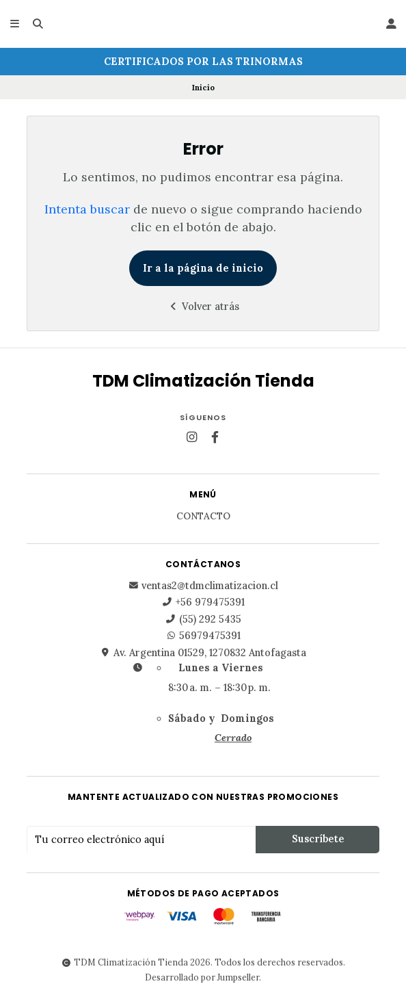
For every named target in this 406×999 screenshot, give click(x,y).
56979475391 (203, 635)
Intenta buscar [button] (87, 209)
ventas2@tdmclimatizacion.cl (203, 586)
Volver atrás (203, 306)
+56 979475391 (203, 602)
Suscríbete (318, 839)
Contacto (203, 516)
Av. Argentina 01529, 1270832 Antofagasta (203, 653)
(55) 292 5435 (203, 619)
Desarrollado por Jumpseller (202, 977)
